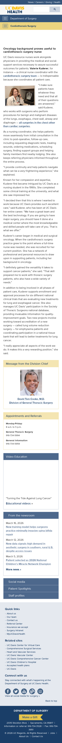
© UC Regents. (15, 733)
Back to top (51, 700)
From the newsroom (21, 515)
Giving (48, 2)
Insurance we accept (20, 627)
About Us (24, 736)
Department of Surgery (23, 18)
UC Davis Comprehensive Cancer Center (30, 658)
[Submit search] (55, 9)
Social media (16, 582)
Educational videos (18, 503)
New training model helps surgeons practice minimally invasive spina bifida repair (29, 530)
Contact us (15, 620)
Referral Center (17, 623)
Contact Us (37, 736)
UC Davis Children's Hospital (24, 662)
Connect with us (16, 675)
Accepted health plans (21, 665)
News (31, 2)
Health (57, 2)
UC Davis (14, 668)
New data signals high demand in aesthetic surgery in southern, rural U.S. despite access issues (29, 547)
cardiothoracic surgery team (20, 76)
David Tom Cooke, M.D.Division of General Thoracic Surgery (31, 401)
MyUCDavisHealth (18, 633)
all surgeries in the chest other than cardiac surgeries (29, 124)
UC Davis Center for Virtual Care (26, 645)
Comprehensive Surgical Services (26, 648)
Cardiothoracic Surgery (23, 26)
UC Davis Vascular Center (22, 655)
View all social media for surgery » (22, 696)
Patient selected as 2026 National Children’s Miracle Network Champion (28, 562)
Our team (14, 617)
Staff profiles (16, 595)
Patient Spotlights (19, 589)
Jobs (52, 733)
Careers (40, 2)
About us (14, 613)
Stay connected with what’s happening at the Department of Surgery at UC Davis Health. (28, 681)
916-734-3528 (34, 726)
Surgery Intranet (17, 630)
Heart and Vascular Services (24, 652)
